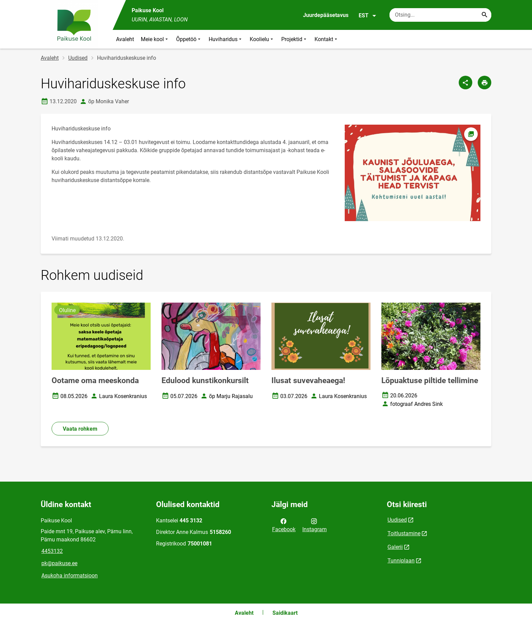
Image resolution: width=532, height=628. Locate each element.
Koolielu (262, 39)
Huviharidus (226, 39)
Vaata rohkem (80, 429)
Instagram (314, 525)
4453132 (52, 551)
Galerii (395, 547)
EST (368, 16)
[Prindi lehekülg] (484, 82)
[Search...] (484, 15)
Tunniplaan (401, 560)
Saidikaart (285, 613)
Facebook (284, 525)
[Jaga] (465, 82)
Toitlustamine (403, 533)
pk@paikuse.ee (59, 563)
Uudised (78, 58)
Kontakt (327, 39)
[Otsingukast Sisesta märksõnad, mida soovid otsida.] (440, 15)
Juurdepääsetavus (325, 15)
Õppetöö (189, 39)
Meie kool (155, 39)
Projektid (294, 39)
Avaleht (125, 39)
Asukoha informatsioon (69, 575)
